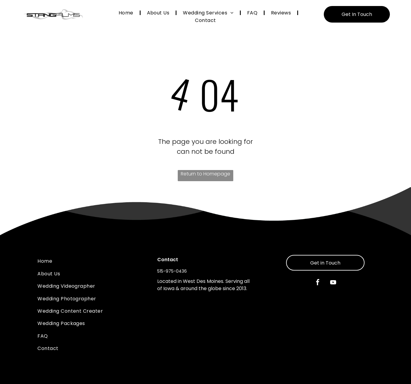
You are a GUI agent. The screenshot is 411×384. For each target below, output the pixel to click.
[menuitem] (127, 13)
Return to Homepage (205, 173)
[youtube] (333, 283)
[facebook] (317, 283)
